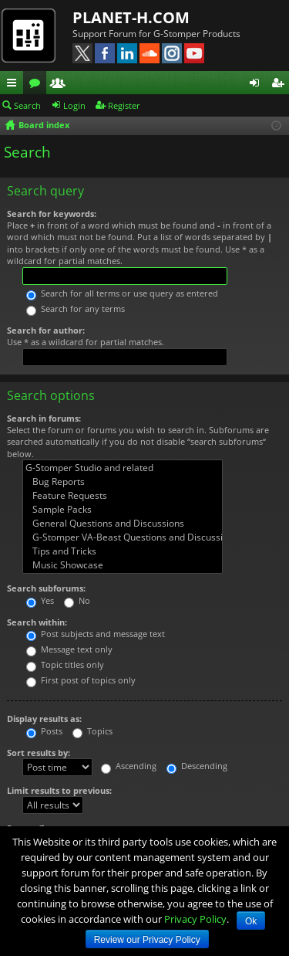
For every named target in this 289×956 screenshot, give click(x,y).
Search (27, 105)
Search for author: (46, 330)
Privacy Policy (195, 919)
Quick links (14, 85)
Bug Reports (122, 482)
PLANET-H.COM (131, 17)
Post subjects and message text (95, 633)
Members (60, 85)
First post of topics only (81, 680)
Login (74, 105)
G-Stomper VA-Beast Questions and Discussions (122, 537)
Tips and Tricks (122, 551)
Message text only (69, 649)
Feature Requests (122, 496)
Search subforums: (46, 588)
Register (124, 105)
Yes (40, 600)
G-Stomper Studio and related (122, 468)
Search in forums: (44, 418)
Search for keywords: (51, 213)
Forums (37, 85)
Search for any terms (75, 308)
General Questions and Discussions (122, 524)
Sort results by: (38, 752)
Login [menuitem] (257, 85)
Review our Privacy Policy (147, 939)
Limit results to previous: (59, 790)
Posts (44, 731)
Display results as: (44, 718)
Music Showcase (122, 565)
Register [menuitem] (280, 85)
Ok (251, 921)
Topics (92, 731)
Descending (196, 765)
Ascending (128, 765)
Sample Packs (122, 510)
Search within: (37, 622)
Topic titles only (65, 664)
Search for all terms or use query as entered (122, 293)
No (77, 600)
